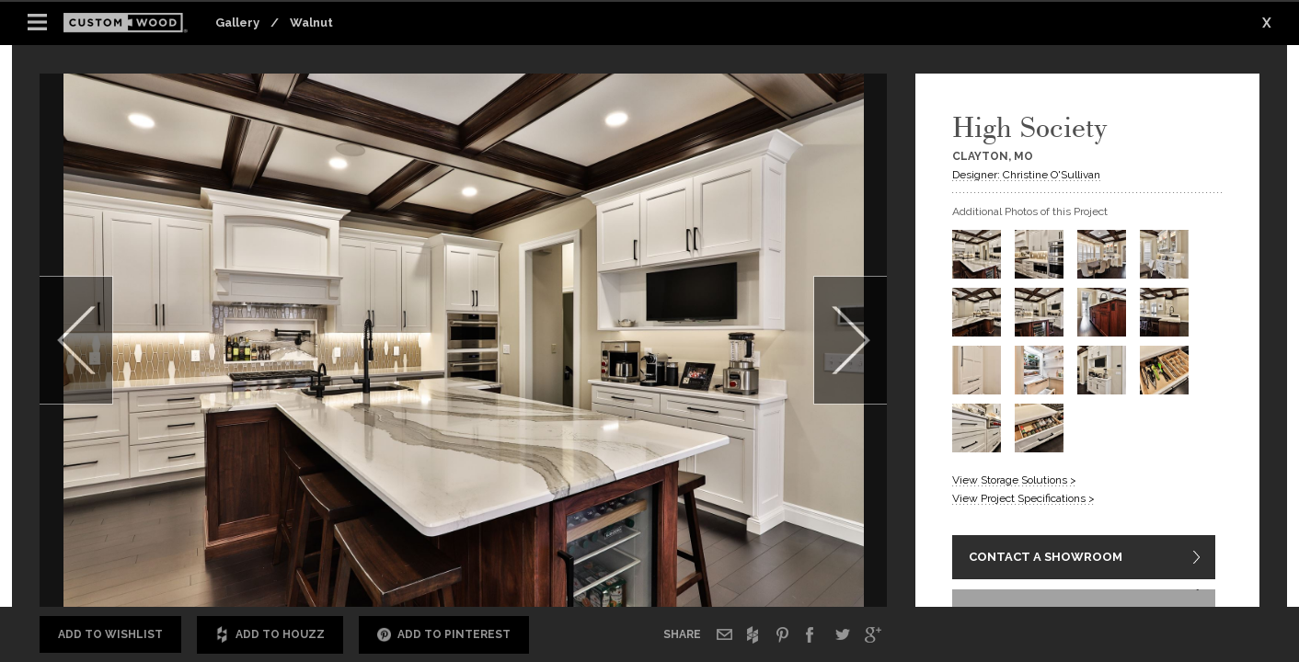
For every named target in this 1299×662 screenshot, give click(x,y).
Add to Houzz (270, 635)
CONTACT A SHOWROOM (1045, 558)
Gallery (237, 22)
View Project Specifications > (1023, 498)
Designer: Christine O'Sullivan (1026, 174)
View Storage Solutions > (1014, 480)
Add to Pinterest (444, 635)
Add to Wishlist (110, 634)
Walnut (311, 22)
